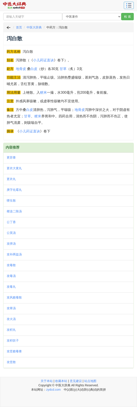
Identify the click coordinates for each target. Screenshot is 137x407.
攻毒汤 (11, 276)
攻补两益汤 (14, 254)
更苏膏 (11, 157)
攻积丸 (11, 329)
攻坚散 (11, 362)
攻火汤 (11, 319)
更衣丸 (11, 179)
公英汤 (11, 233)
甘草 (63, 69)
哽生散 (11, 200)
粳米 (43, 92)
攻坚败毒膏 (14, 351)
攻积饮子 (13, 340)
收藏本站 (61, 381)
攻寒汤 (11, 308)
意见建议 (76, 381)
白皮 (33, 69)
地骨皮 (21, 69)
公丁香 (11, 222)
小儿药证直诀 (43, 60)
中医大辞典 (34, 27)
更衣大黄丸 (14, 168)
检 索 (127, 16)
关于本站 (47, 381)
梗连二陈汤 (14, 211)
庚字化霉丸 (14, 189)
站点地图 (90, 381)
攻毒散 (11, 265)
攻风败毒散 (14, 297)
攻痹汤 (11, 243)
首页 (19, 27)
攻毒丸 (11, 286)
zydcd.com (53, 389)
